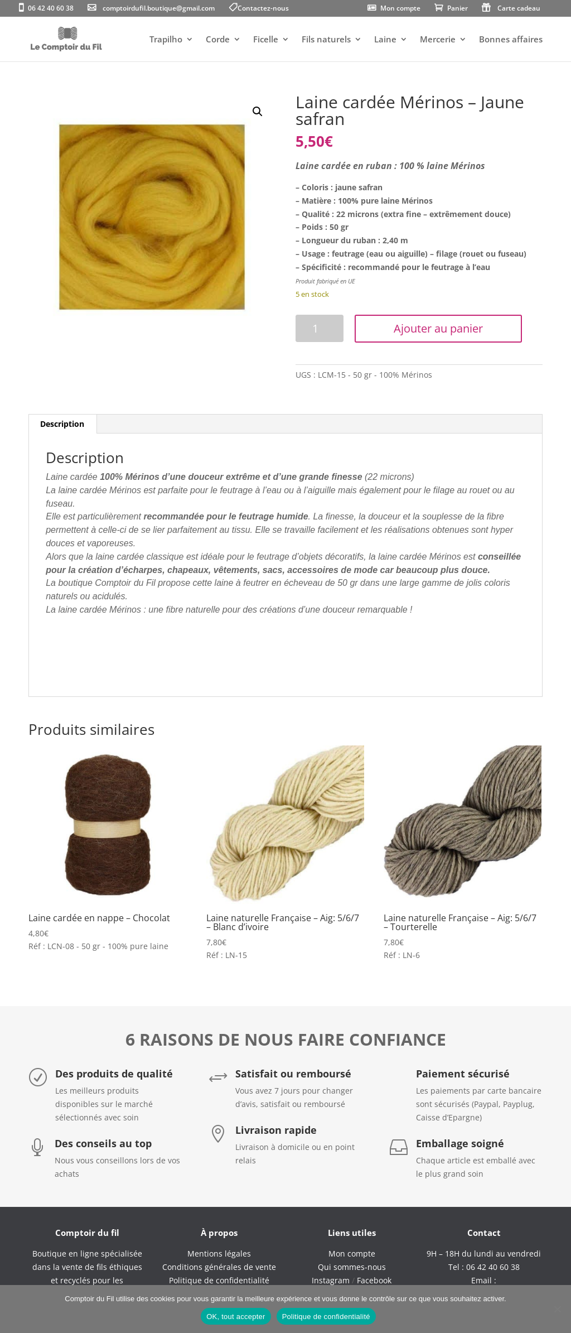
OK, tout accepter (235, 1316)
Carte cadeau (518, 9)
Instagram (331, 1280)
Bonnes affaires (511, 40)
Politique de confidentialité (326, 1316)
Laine (385, 40)
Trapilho (165, 40)
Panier (457, 9)
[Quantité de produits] (319, 328)
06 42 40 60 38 (51, 9)
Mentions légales (219, 1253)
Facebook (374, 1280)
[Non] (557, 1309)
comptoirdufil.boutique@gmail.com (159, 9)
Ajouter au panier (438, 328)
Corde (218, 40)
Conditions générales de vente (219, 1267)
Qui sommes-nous (352, 1267)
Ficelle (265, 40)
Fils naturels (326, 40)
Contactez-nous (263, 9)
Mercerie (438, 40)
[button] (258, 112)
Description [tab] (62, 423)
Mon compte (400, 9)
